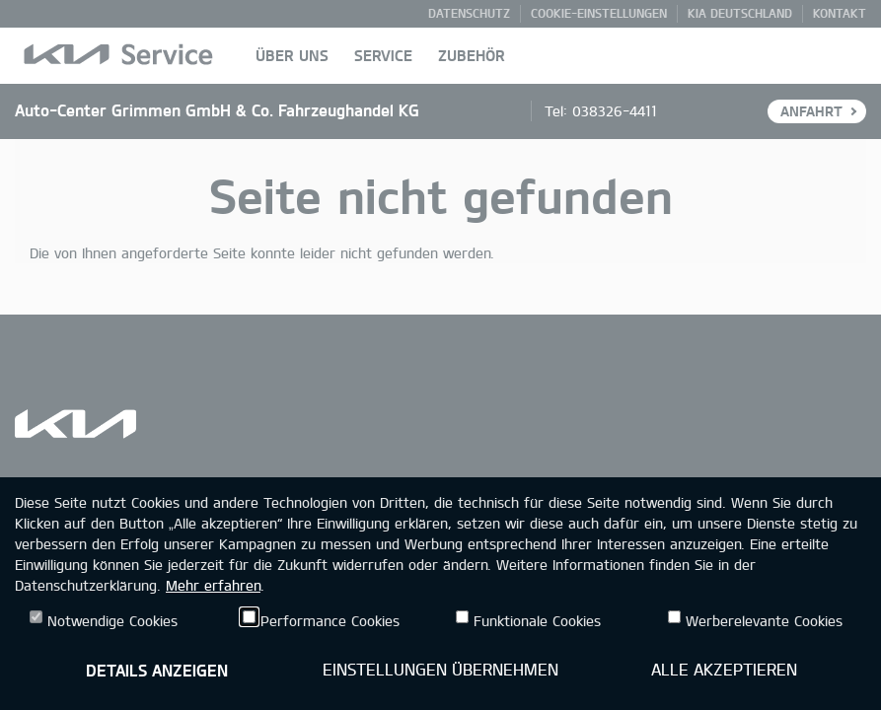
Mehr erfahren (213, 585)
